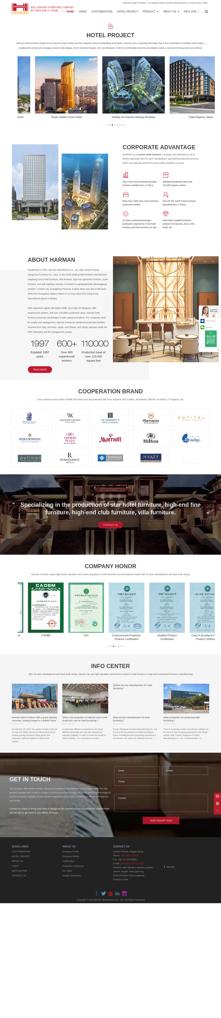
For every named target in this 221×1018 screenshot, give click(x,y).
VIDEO (15, 866)
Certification (68, 861)
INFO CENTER (19, 871)
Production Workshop (73, 866)
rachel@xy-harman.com (132, 863)
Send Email (210, 321)
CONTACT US (19, 875)
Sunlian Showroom (71, 875)
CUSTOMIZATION (21, 851)
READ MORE (40, 369)
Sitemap (168, 867)
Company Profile (70, 851)
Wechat (209, 327)
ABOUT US (17, 861)
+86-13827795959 (130, 855)
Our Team (67, 871)
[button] (107, 125)
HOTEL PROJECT (21, 856)
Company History (70, 856)
